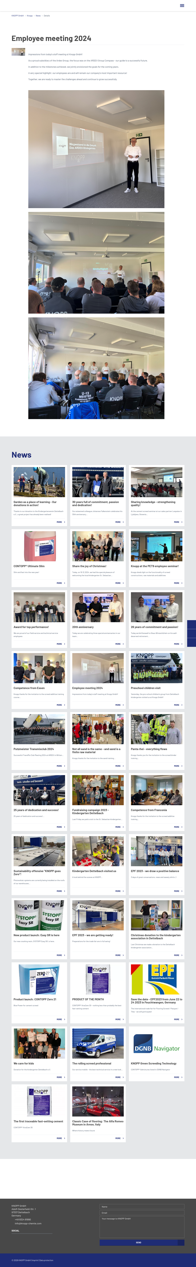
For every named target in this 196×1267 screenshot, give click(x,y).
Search (176, 5)
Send (138, 1242)
